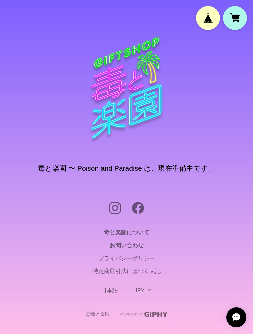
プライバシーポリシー (126, 258)
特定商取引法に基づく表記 (127, 271)
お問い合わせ (127, 245)
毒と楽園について (126, 232)
